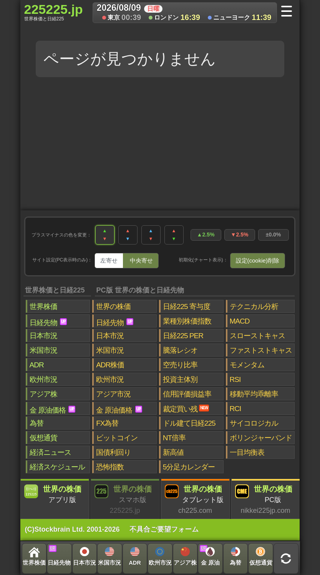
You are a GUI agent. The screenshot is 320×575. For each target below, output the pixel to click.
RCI (235, 409)
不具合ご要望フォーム (164, 529)
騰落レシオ (180, 350)
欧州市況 (43, 379)
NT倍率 (174, 438)
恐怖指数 (110, 467)
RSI (235, 379)
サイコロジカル (254, 423)
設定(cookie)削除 (257, 260)
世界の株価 (113, 306)
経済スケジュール (57, 467)
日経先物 (48, 322)
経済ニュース (50, 452)
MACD (240, 321)
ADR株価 (110, 365)
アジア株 (43, 394)
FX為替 (107, 423)
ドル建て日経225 (189, 423)
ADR (37, 365)
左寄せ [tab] (109, 260)
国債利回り (113, 452)
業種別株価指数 (187, 321)
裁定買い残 (186, 409)
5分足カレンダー (189, 467)
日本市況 (43, 336)
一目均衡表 (247, 452)
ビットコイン (117, 438)
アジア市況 (113, 394)
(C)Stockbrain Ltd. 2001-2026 (72, 529)
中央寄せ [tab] (141, 260)
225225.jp (53, 12)
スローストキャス (257, 336)
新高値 (173, 452)
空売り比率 (180, 365)
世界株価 (43, 306)
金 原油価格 (52, 410)
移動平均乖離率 (254, 394)
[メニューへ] (289, 12)
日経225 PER (183, 336)
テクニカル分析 (254, 306)
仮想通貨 (43, 438)
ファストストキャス (261, 350)
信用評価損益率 (187, 394)
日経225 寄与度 (186, 306)
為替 (36, 423)
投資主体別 (180, 379)
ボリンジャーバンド (261, 438)
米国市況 (43, 350)
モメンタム (247, 365)
